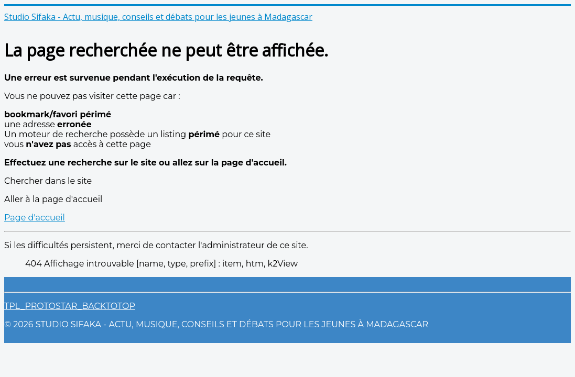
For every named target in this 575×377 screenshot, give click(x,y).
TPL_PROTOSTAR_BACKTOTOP (69, 306)
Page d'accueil (34, 218)
